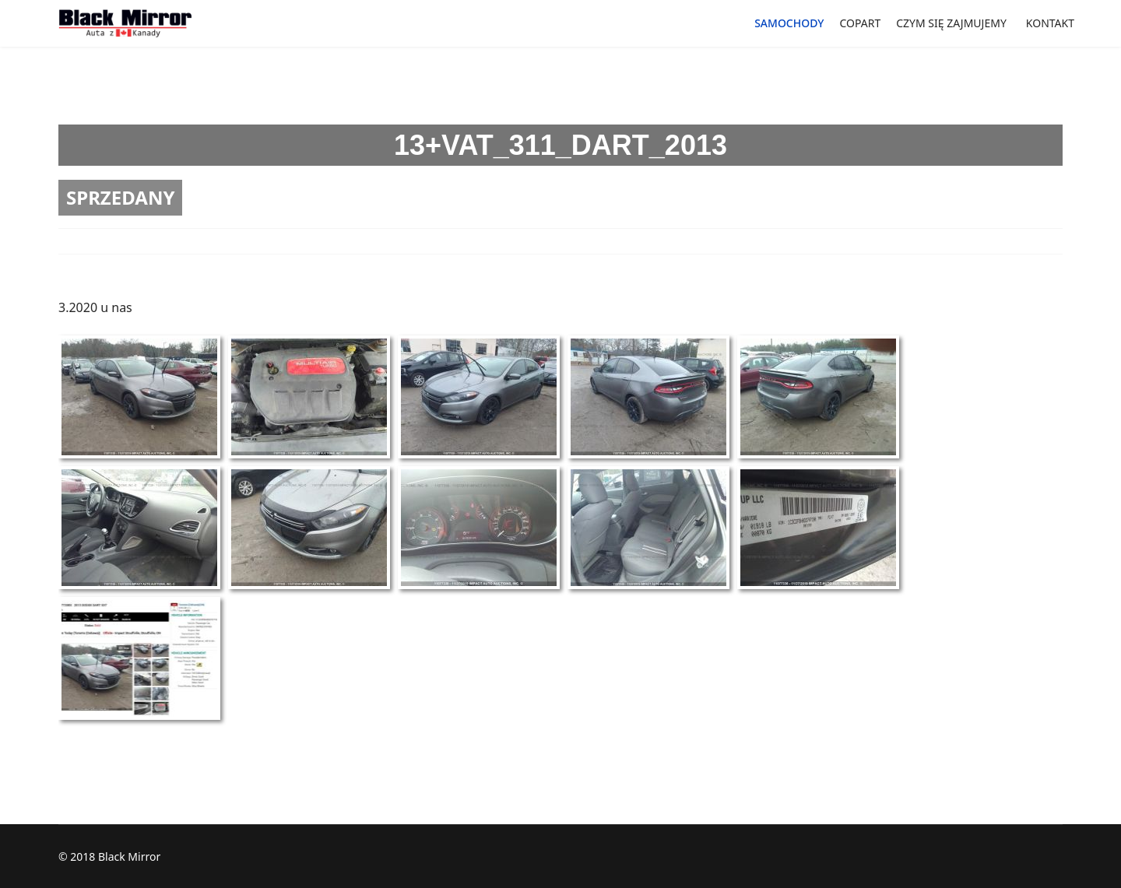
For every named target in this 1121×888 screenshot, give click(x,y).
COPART (859, 23)
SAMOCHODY (789, 23)
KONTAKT (1050, 23)
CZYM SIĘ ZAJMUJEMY (951, 23)
